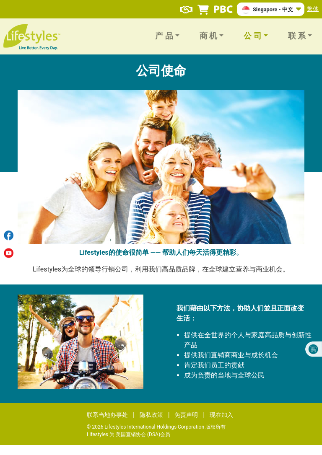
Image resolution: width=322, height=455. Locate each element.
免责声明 (186, 414)
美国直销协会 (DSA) (138, 434)
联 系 (297, 36)
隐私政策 (151, 414)
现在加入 (221, 414)
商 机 (209, 36)
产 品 (164, 36)
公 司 (253, 36)
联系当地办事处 (107, 414)
